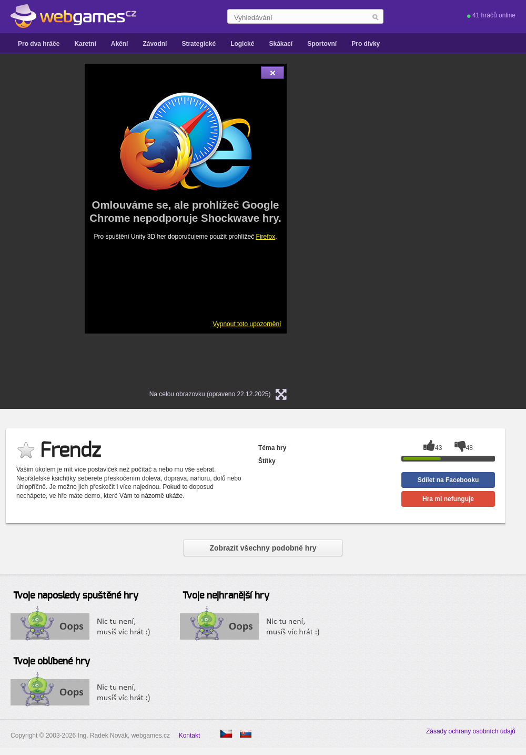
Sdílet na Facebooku (448, 480)
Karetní (85, 43)
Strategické (198, 43)
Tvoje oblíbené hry (51, 661)
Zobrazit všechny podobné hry (262, 548)
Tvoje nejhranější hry (226, 596)
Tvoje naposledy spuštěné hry (75, 596)
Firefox (266, 236)
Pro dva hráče (38, 43)
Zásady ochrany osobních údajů (470, 731)
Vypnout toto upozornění (247, 324)
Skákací (280, 43)
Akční (119, 43)
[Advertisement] (398, 222)
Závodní (155, 43)
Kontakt (189, 735)
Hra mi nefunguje (448, 499)
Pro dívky (365, 43)
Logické (242, 43)
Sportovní (322, 43)
